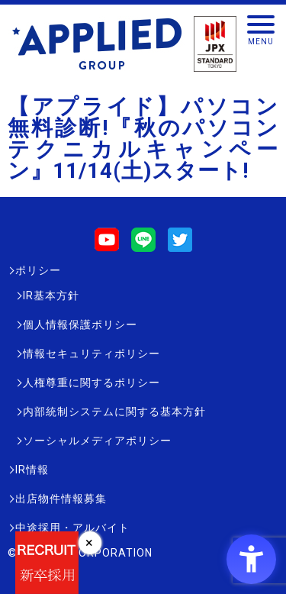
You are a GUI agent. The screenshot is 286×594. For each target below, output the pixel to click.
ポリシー (38, 270)
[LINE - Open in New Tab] (143, 244)
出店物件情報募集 (61, 498)
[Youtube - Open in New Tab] (107, 244)
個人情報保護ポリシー (80, 324)
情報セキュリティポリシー (91, 353)
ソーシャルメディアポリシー (97, 440)
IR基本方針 (51, 295)
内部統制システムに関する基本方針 (114, 411)
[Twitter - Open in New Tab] (180, 244)
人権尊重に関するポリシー (91, 382)
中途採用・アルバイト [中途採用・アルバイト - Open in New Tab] (72, 527)
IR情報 (32, 469)
